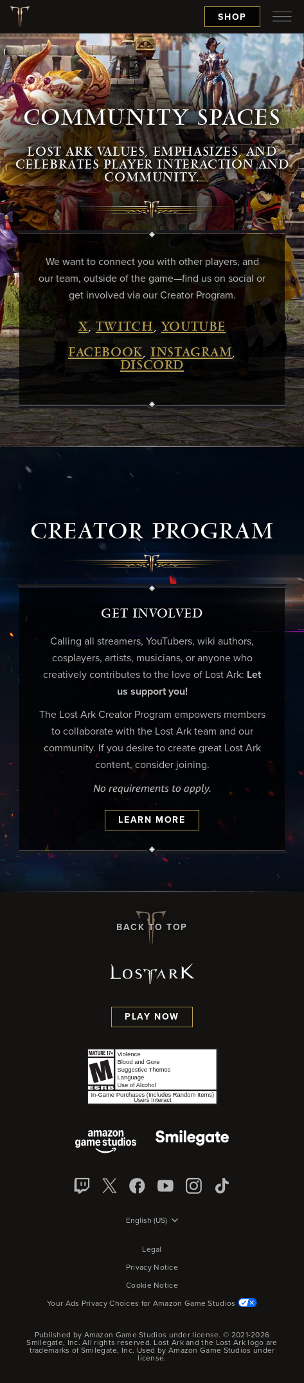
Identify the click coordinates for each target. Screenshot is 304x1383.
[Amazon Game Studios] (105, 1142)
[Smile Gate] (192, 1142)
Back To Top (152, 927)
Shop (232, 17)
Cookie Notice (152, 1286)
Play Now (152, 1016)
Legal (152, 1250)
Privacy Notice (152, 1268)
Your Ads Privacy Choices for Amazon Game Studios (152, 1304)
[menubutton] (282, 17)
